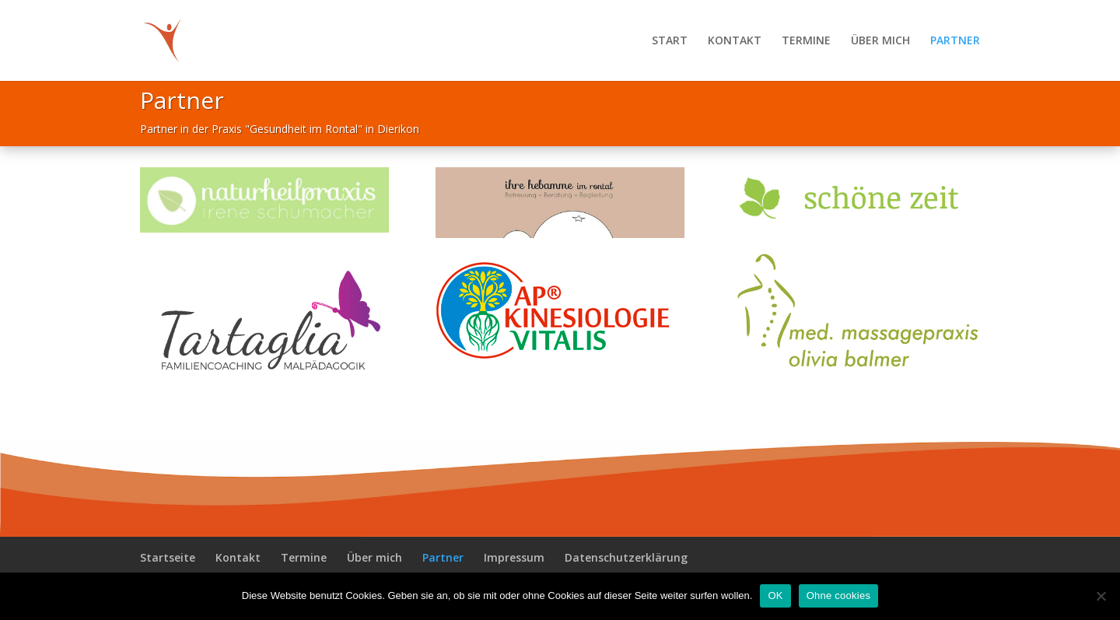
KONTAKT (734, 41)
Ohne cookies (839, 595)
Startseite (167, 557)
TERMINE (806, 41)
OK (775, 595)
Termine (304, 557)
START (670, 41)
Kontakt (238, 557)
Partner (443, 557)
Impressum (514, 557)
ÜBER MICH (880, 41)
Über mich (374, 557)
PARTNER (955, 41)
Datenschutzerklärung (626, 557)
